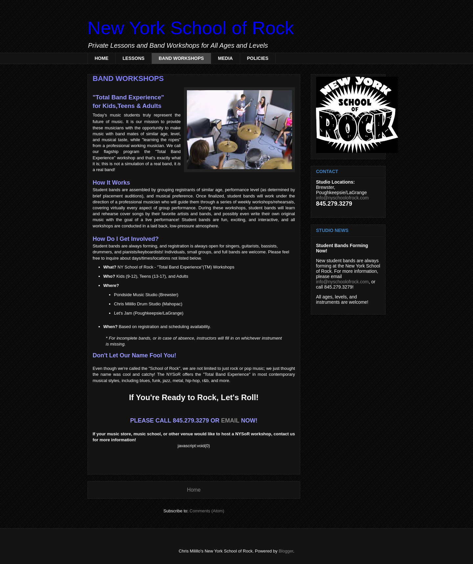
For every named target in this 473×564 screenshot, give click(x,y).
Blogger (286, 551)
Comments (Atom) (207, 510)
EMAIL (230, 420)
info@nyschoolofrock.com (342, 197)
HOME (101, 58)
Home (194, 490)
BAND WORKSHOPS (181, 58)
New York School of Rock (190, 27)
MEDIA (225, 58)
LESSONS (134, 58)
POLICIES (257, 58)
